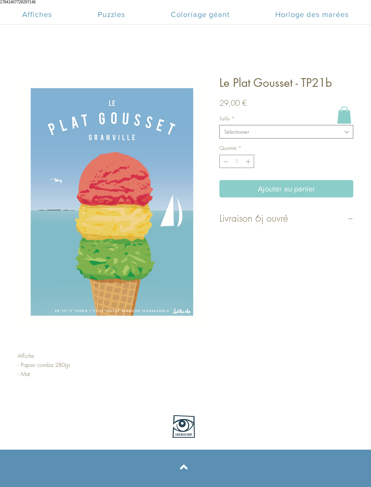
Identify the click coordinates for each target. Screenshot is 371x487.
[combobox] (286, 132)
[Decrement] (225, 161)
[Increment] (248, 161)
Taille (227, 118)
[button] (344, 114)
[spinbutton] (237, 161)
